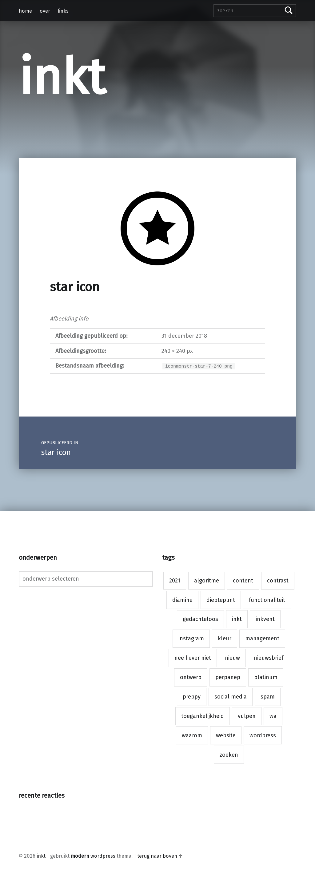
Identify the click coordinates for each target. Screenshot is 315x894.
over (45, 11)
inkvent (265, 619)
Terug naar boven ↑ (160, 856)
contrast (278, 580)
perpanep (227, 677)
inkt (62, 77)
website (226, 735)
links (63, 11)
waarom (192, 735)
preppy (192, 696)
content (243, 580)
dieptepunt (220, 600)
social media (230, 696)
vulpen (247, 716)
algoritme (206, 580)
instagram (191, 638)
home (25, 11)
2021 (174, 580)
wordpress (262, 735)
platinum (265, 677)
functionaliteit (267, 600)
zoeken (229, 754)
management (262, 638)
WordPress (102, 856)
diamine (182, 600)
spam (268, 696)
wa (273, 716)
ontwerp (190, 677)
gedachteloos (200, 619)
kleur (224, 638)
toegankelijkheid (202, 716)
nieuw (232, 657)
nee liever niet (192, 657)
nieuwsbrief (268, 657)
